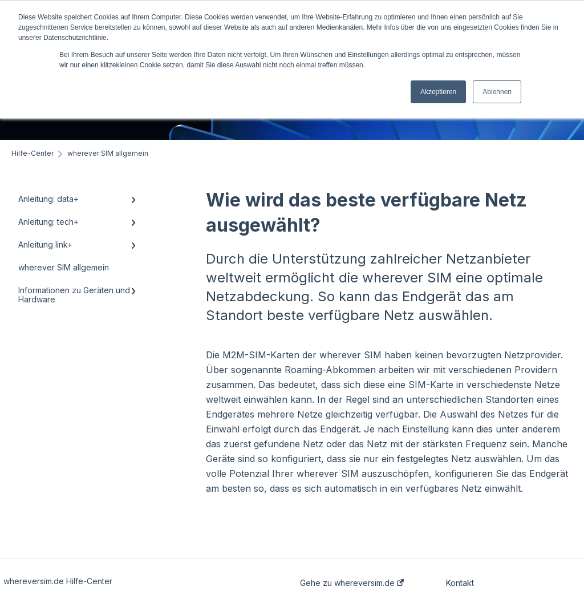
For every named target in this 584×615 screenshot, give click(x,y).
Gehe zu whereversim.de (352, 583)
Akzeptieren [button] (438, 92)
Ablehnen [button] (497, 92)
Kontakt (460, 583)
